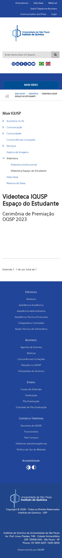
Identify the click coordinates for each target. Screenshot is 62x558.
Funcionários (31, 431)
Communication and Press (33, 14)
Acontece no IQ (15, 120)
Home (7, 96)
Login (54, 14)
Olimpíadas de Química (31, 371)
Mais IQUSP (20, 94)
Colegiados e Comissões (31, 322)
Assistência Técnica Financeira (31, 316)
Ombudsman (21, 3)
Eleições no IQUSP (31, 365)
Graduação (31, 395)
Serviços (11, 145)
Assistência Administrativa (31, 311)
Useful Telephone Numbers (43, 8)
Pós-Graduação (31, 401)
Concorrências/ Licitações (21, 139)
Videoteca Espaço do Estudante (28, 170)
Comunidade (14, 133)
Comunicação (14, 127)
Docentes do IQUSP (31, 425)
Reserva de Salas (16, 183)
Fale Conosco (31, 437)
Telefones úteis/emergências (31, 443)
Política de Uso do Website (31, 449)
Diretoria (31, 299)
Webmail (52, 3)
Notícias (31, 353)
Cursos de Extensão (31, 389)
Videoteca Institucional (24, 164)
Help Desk (38, 3)
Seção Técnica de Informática (31, 328)
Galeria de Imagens (17, 152)
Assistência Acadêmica (31, 305)
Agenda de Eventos (31, 347)
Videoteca (33, 94)
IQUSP (41, 549)
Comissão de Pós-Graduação (31, 407)
